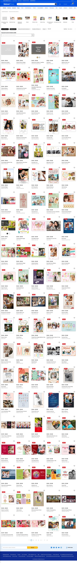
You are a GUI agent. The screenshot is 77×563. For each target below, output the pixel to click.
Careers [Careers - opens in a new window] (18, 554)
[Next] (47, 540)
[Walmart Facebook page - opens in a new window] (51, 547)
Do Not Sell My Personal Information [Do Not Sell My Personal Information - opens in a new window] (53, 556)
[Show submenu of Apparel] (62, 8)
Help (60, 4)
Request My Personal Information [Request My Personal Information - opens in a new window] (67, 556)
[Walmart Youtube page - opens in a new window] (58, 547)
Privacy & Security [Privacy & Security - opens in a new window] (22, 556)
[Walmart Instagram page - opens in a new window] (61, 547)
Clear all (49, 28)
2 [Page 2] (33, 540)
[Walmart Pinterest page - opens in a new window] (56, 547)
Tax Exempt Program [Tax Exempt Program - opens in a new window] (69, 554)
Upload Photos (32, 0)
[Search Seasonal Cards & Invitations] (16, 35)
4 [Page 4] (38, 540)
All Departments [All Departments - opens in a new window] (6, 554)
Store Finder (15, 0)
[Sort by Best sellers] (71, 29)
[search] (32, 35)
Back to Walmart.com (7, 0)
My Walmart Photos (26, 0)
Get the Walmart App (7, 556)
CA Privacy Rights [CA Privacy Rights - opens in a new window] (30, 556)
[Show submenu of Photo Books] (54, 8)
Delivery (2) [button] (13, 29)
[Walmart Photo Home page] (9, 4)
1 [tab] (37, 24)
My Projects (20, 0)
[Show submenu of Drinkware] (67, 8)
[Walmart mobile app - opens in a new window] (69, 547)
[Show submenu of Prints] (23, 8)
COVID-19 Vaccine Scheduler (46, 554)
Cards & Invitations (5, 11)
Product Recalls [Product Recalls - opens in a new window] (56, 554)
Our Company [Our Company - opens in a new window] (24, 554)
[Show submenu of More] (76, 8)
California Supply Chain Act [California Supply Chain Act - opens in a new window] (40, 556)
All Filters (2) (5, 29)
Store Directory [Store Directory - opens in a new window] (13, 554)
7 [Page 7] (44, 540)
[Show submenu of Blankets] (48, 8)
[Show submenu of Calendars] (72, 8)
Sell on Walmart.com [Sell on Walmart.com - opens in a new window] (32, 554)
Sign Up (32, 547)
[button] (8, 41)
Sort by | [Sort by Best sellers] (65, 29)
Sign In (72, 0)
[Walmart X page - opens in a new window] (54, 547)
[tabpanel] (4, 20)
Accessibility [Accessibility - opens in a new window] (62, 554)
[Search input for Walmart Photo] (36, 4)
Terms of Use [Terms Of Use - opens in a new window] (14, 556)
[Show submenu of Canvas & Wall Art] (43, 8)
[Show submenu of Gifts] (57, 8)
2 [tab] (39, 24)
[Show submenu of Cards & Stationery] (31, 8)
